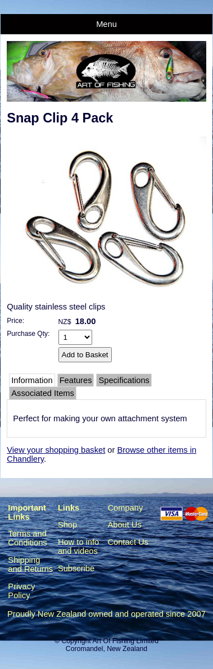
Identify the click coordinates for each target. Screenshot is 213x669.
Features (76, 380)
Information (31, 380)
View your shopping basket (56, 449)
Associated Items (42, 393)
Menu (106, 24)
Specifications (123, 380)
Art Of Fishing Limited (125, 641)
